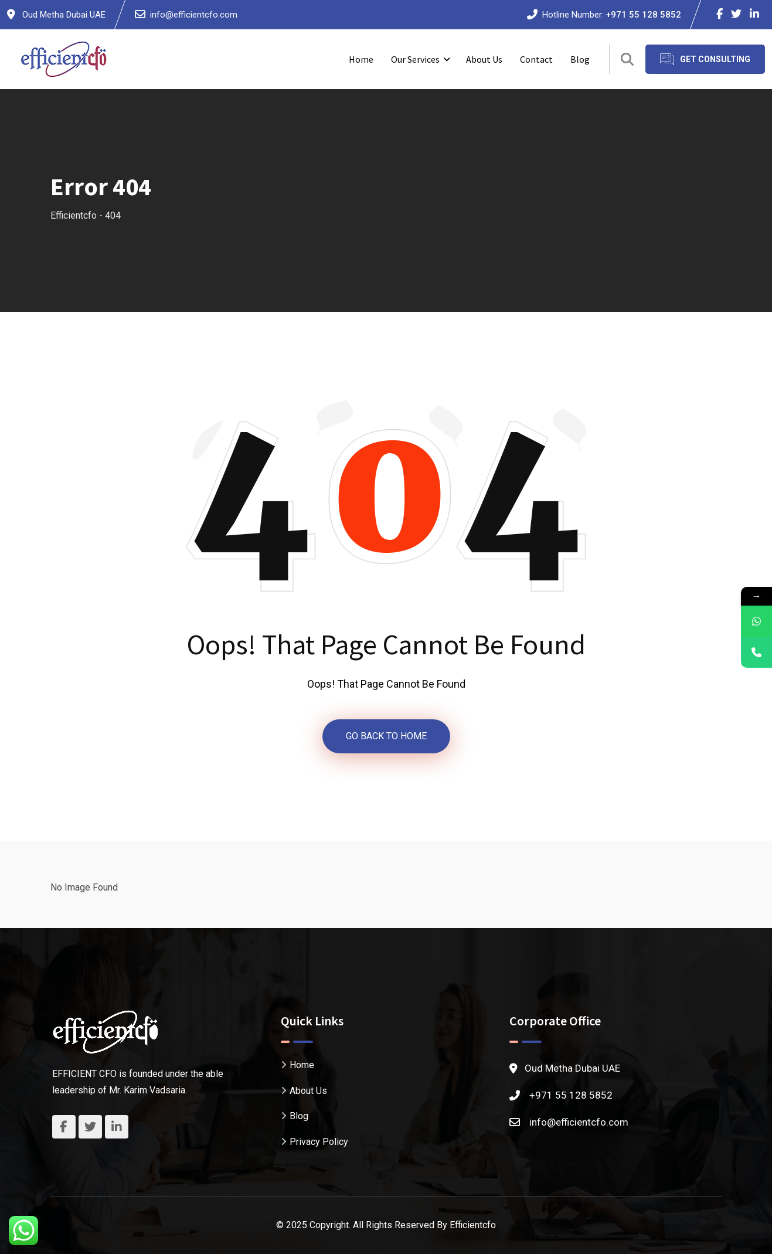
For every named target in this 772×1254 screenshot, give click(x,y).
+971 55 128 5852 (643, 14)
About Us (484, 59)
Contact (536, 59)
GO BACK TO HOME (386, 736)
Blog (580, 59)
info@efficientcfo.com (193, 14)
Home (361, 59)
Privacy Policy (319, 1141)
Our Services (415, 59)
